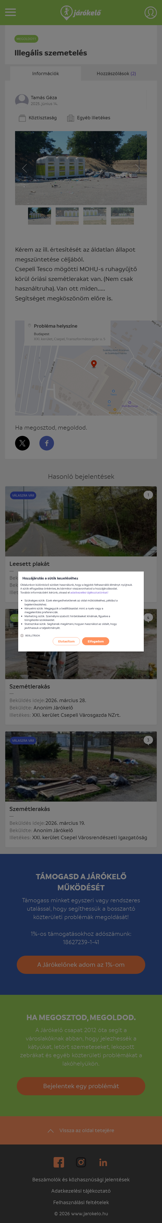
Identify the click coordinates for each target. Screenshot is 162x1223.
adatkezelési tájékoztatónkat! (89, 592)
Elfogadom (96, 641)
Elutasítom (66, 641)
